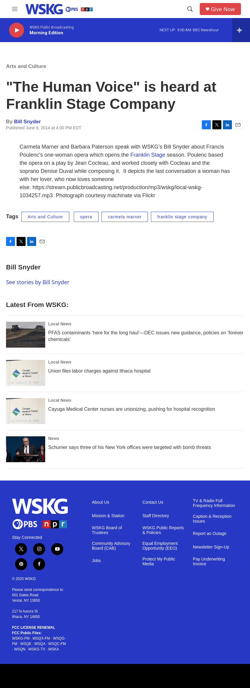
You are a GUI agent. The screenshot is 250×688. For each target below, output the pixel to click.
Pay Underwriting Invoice (209, 561)
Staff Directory (155, 516)
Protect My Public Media (158, 561)
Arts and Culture (26, 66)
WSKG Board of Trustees (107, 530)
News (53, 438)
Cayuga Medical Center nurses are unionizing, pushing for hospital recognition (131, 409)
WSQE (25, 644)
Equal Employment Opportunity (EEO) (160, 546)
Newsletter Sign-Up (211, 547)
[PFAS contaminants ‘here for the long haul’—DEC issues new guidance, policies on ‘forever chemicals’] (25, 335)
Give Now (223, 9)
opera (86, 216)
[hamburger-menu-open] (14, 9)
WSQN (19, 649)
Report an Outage (209, 533)
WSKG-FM (21, 638)
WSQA (39, 644)
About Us (100, 502)
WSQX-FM (41, 638)
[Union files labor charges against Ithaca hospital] (25, 373)
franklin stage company (182, 216)
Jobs (96, 560)
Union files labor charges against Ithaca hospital (99, 370)
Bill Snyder (27, 121)
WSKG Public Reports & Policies (163, 530)
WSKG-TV (36, 649)
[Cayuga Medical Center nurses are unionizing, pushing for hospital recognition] (25, 411)
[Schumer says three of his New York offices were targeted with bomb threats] (25, 449)
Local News (59, 323)
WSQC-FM (57, 644)
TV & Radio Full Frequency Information (214, 503)
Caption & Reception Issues (212, 519)
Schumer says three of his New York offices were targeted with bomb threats (129, 447)
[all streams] (241, 30)
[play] (16, 30)
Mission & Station (108, 516)
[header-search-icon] (190, 9)
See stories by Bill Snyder (37, 282)
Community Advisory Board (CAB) (111, 546)
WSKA (53, 649)
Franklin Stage (147, 155)
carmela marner (125, 216)
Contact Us (152, 502)
